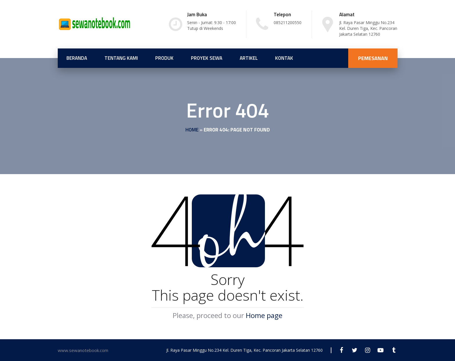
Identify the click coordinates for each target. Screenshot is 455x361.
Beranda (76, 58)
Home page (264, 315)
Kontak (284, 58)
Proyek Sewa (206, 58)
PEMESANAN (373, 58)
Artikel (249, 58)
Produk (164, 58)
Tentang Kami (121, 58)
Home (191, 129)
